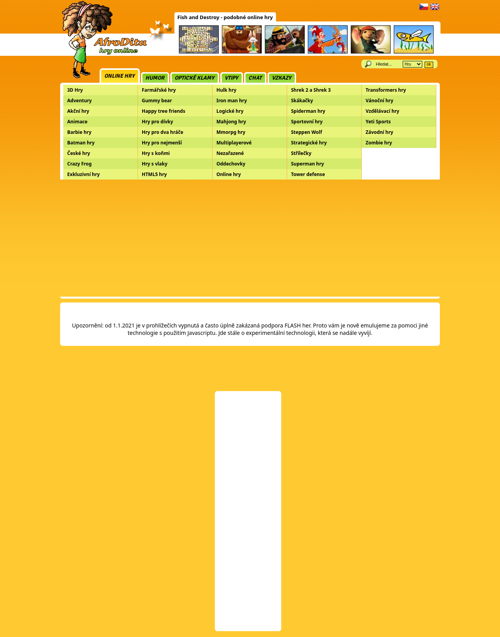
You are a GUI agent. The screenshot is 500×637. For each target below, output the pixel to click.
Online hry (119, 76)
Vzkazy (281, 78)
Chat (255, 78)
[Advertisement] (250, 238)
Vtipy (231, 78)
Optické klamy (194, 78)
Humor (154, 78)
